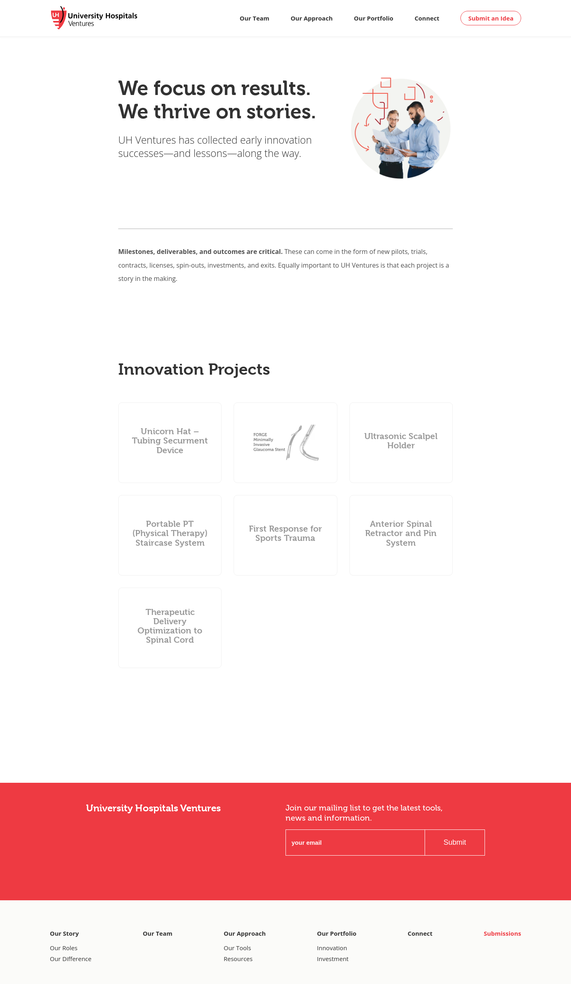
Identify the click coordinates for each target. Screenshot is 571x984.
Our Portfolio (373, 18)
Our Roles (64, 948)
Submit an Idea (490, 18)
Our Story (64, 933)
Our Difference (70, 959)
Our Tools (237, 948)
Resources (238, 959)
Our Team (254, 18)
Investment (333, 959)
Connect (427, 18)
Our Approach (312, 18)
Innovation (332, 948)
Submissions (502, 933)
